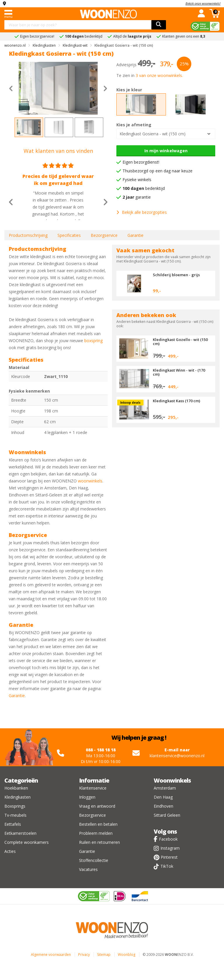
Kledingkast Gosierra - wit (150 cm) (153, 134)
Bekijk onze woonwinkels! (203, 3)
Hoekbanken (16, 788)
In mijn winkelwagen (166, 150)
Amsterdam (165, 788)
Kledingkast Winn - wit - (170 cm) (179, 372)
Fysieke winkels (137, 179)
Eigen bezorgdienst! (141, 162)
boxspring (93, 340)
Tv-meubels (15, 815)
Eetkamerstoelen (20, 833)
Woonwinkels (172, 780)
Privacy (84, 954)
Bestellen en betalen (98, 824)
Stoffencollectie (93, 860)
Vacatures (88, 869)
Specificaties (69, 235)
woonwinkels (90, 481)
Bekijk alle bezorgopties (141, 212)
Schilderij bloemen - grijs (176, 274)
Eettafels (12, 824)
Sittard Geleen (167, 815)
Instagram (170, 848)
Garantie (135, 235)
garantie (137, 197)
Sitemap (104, 954)
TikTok (166, 866)
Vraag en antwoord (97, 806)
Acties (10, 851)
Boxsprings (14, 806)
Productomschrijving (28, 235)
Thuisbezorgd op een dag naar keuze (157, 171)
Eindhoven (163, 806)
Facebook (168, 839)
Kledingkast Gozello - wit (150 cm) (180, 341)
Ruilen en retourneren (99, 842)
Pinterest (169, 857)
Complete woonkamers (26, 842)
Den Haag (163, 797)
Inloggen (87, 797)
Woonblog (126, 954)
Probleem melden (96, 833)
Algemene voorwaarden (51, 954)
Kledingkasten (17, 797)
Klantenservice (92, 788)
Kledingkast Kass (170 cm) (176, 400)
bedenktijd (144, 188)
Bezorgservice (104, 235)
